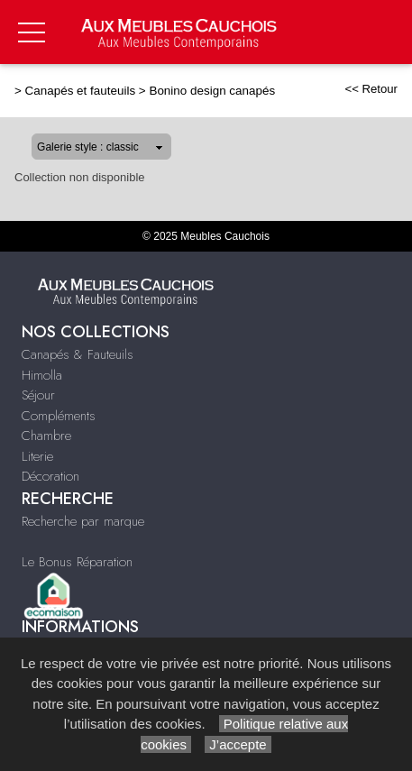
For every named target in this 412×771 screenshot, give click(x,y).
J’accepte (238, 744)
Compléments (59, 416)
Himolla (42, 375)
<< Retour (371, 89)
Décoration (50, 476)
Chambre (46, 435)
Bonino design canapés (212, 90)
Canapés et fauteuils (80, 90)
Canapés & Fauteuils (77, 354)
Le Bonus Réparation (77, 562)
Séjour (38, 395)
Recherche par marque (83, 521)
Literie (37, 456)
